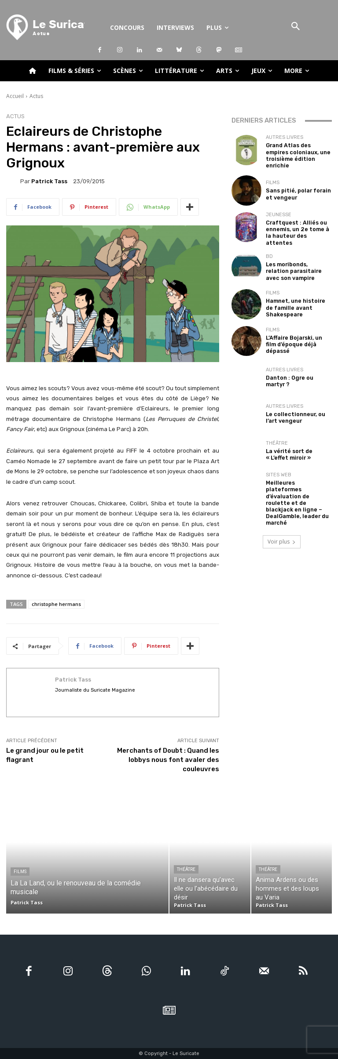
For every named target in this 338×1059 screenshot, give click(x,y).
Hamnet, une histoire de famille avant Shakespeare (296, 299)
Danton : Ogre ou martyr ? (298, 373)
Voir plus (282, 516)
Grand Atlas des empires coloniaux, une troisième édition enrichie (297, 153)
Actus (36, 96)
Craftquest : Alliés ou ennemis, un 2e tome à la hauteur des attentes (297, 227)
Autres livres (284, 140)
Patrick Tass (49, 181)
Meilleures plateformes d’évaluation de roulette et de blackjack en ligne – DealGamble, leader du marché (297, 486)
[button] (296, 27)
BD (269, 250)
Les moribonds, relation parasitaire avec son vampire (295, 263)
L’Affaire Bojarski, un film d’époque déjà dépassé (296, 336)
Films (272, 180)
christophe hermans (56, 604)
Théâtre (277, 436)
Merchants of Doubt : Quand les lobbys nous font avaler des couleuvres (168, 760)
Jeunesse (278, 213)
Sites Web (278, 467)
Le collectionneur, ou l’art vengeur (297, 410)
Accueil (15, 96)
